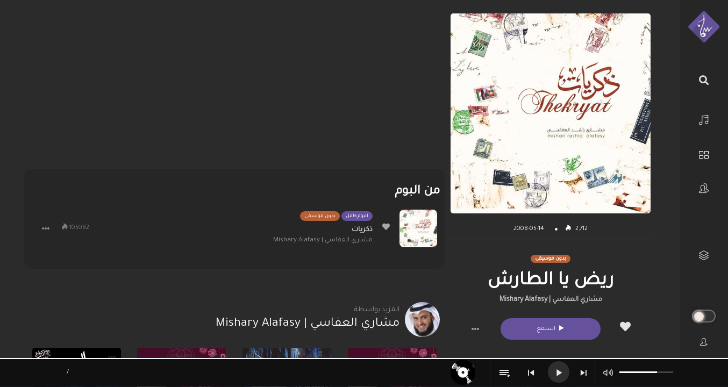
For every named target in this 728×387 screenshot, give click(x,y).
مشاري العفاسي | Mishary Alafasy (550, 300)
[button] (475, 329)
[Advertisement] (234, 88)
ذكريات (362, 230)
